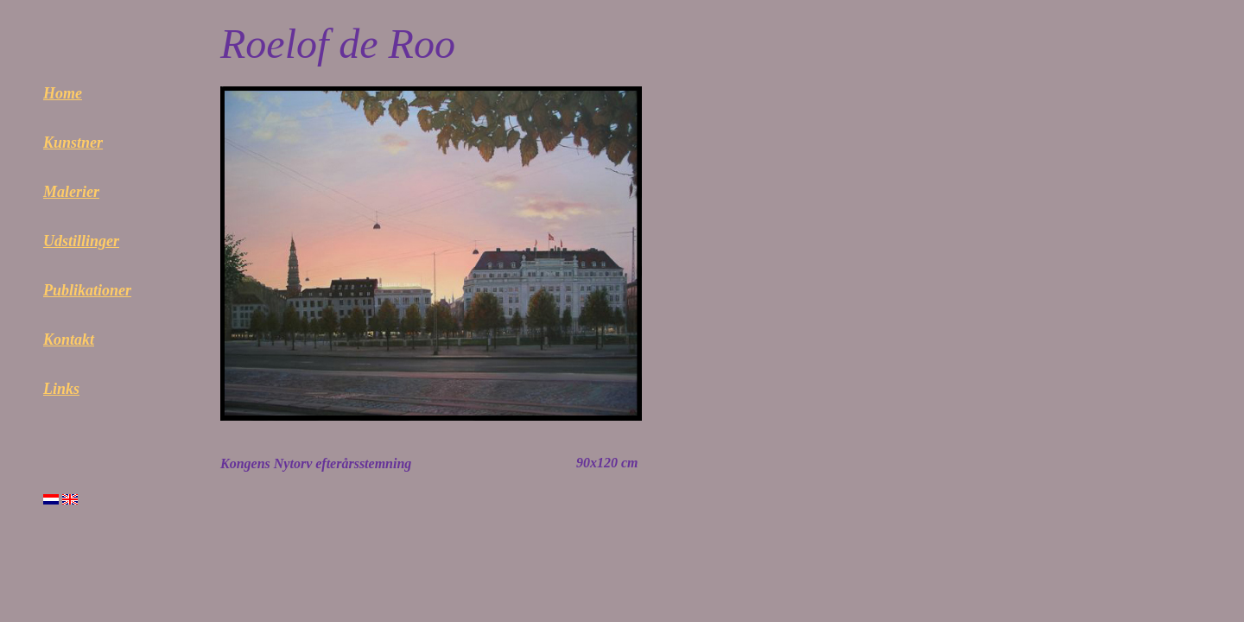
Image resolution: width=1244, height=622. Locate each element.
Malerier (71, 191)
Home (62, 93)
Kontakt (68, 339)
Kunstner (73, 142)
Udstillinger (81, 241)
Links (61, 388)
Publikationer (87, 290)
